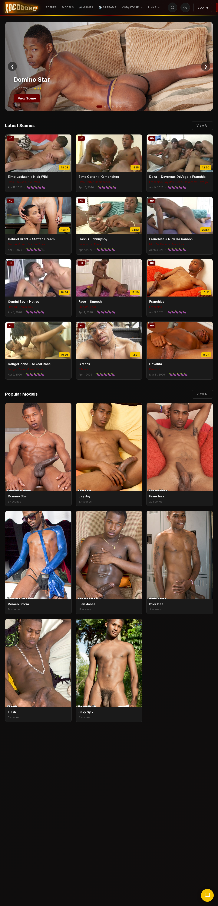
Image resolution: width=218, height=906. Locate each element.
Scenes (51, 7)
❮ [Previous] (12, 66)
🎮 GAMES (86, 7)
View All (202, 125)
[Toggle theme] (185, 7)
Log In (203, 7)
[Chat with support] (207, 895)
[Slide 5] (117, 106)
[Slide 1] (99, 106)
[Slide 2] (105, 106)
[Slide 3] (109, 106)
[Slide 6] (120, 106)
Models (68, 7)
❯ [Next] (206, 66)
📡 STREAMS (107, 7)
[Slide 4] (113, 106)
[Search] (172, 7)
